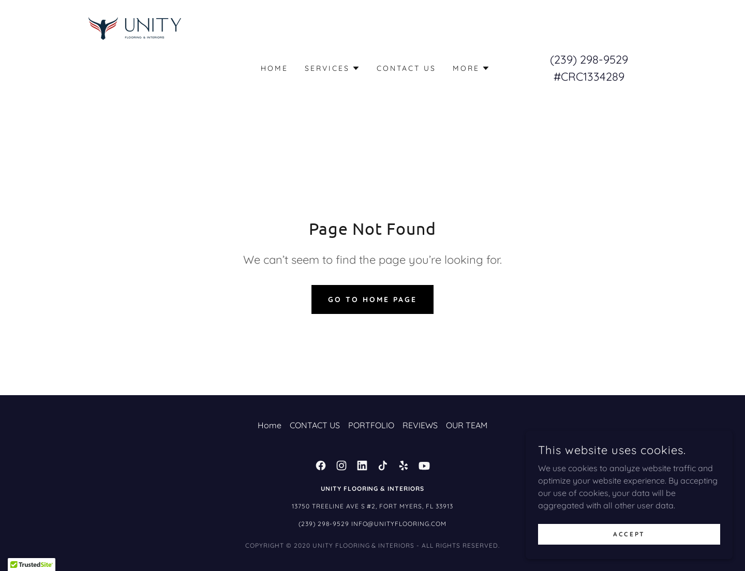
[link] (136, 67)
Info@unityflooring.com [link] (399, 524)
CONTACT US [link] (406, 68)
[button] (332, 68)
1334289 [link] (603, 76)
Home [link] (274, 68)
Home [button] (269, 425)
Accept (629, 534)
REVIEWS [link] (420, 425)
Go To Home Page (372, 299)
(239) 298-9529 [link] (589, 59)
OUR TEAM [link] (466, 425)
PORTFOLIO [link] (371, 425)
